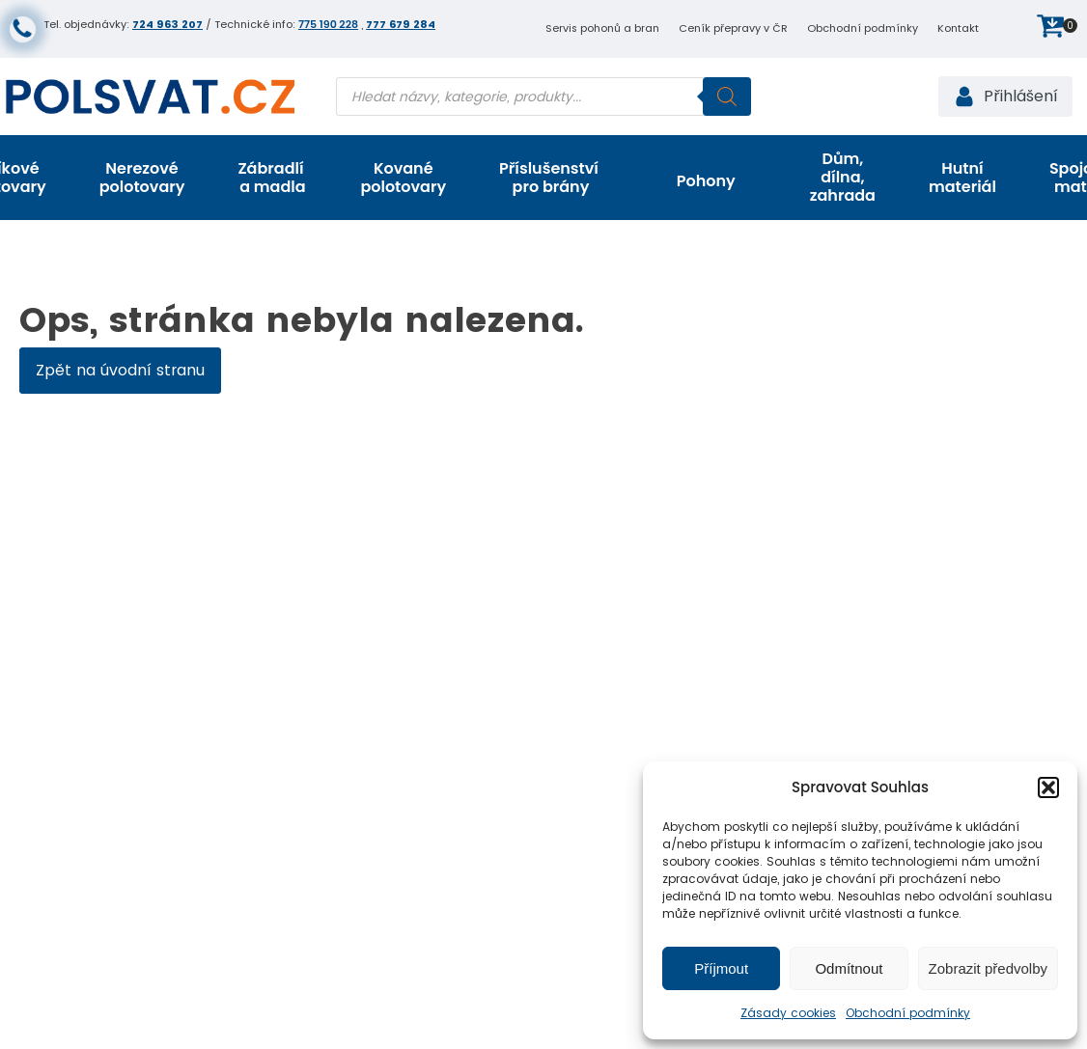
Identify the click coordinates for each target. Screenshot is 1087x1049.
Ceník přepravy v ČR (733, 28)
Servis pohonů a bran (602, 28)
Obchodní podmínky (908, 1013)
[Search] (727, 96)
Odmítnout (848, 968)
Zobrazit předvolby (988, 968)
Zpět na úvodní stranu (120, 370)
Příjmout (721, 968)
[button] (1048, 787)
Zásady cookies (788, 1013)
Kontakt (958, 28)
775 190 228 (328, 24)
